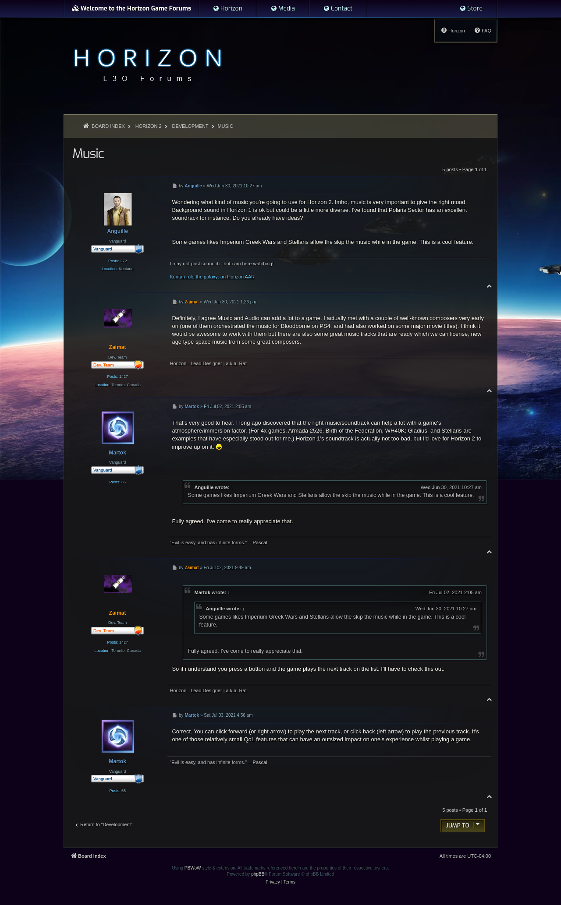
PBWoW (193, 868)
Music (225, 126)
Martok (202, 592)
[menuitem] (227, 9)
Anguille (203, 487)
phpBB (257, 874)
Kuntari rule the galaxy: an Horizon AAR (212, 276)
